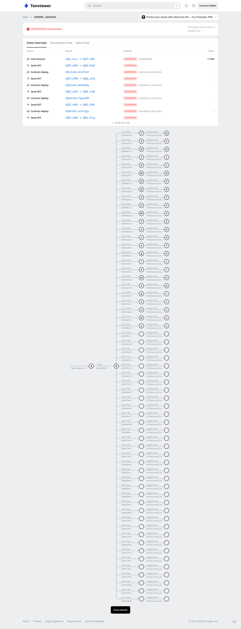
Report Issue (74, 621)
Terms (26, 621)
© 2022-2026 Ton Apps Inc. (203, 621)
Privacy (37, 621)
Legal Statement (54, 621)
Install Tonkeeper (94, 621)
